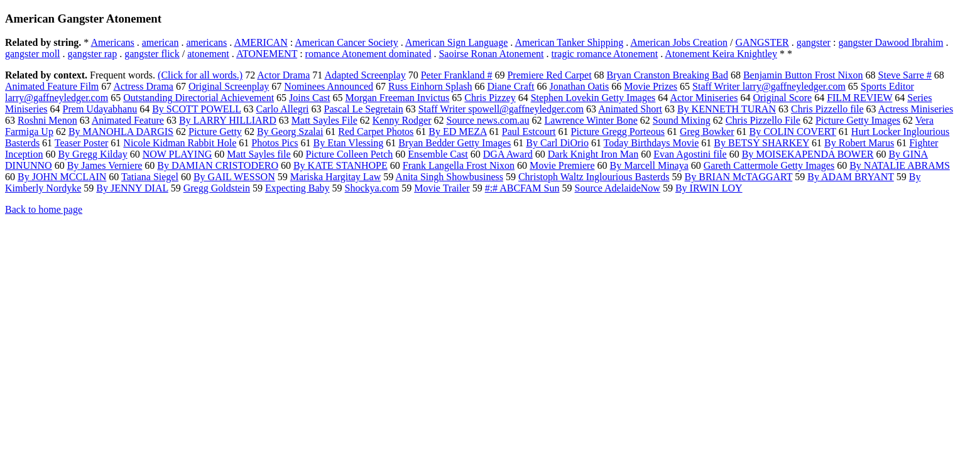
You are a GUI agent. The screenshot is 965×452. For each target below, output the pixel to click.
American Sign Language (456, 42)
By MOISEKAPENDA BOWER (808, 154)
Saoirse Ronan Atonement (491, 53)
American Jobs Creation (679, 42)
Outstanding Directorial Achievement (198, 97)
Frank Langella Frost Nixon (459, 165)
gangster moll (32, 53)
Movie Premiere (562, 165)
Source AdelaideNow (617, 188)
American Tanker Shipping (569, 42)
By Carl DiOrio (557, 142)
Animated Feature (128, 120)
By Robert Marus (859, 142)
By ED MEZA (457, 131)
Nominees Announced (328, 86)
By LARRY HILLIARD (227, 120)
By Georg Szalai (290, 131)
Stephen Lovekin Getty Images (593, 97)
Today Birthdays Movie (651, 142)
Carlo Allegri (282, 109)
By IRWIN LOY (709, 188)
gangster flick (152, 53)
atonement (208, 53)
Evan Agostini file (689, 154)
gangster (814, 42)
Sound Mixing (682, 120)
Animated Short (630, 109)
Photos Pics (274, 142)
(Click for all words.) (200, 75)
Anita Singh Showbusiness (449, 176)
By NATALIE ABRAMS (899, 165)
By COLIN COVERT (793, 131)
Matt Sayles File (324, 120)
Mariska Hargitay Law (335, 176)
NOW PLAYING (177, 154)
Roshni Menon (47, 120)
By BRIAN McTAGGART (739, 176)
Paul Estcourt (529, 131)
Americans (112, 42)
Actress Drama (143, 86)
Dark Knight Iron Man (593, 154)
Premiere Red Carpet (549, 75)
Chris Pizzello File (763, 120)
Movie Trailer (441, 188)
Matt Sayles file (258, 154)
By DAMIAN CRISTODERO (217, 165)
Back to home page (43, 209)
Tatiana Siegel (149, 176)
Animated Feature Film (52, 86)
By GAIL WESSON (234, 176)
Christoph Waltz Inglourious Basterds (594, 176)
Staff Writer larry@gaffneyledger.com (769, 86)
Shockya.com (372, 188)
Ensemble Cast (438, 154)
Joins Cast (309, 97)
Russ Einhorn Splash (430, 86)
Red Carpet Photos (375, 131)
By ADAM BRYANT (850, 176)
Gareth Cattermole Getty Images (769, 165)
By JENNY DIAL (132, 188)
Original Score (782, 97)
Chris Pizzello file (827, 109)
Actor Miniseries (704, 97)
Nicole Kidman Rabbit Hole (179, 142)
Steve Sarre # (905, 75)
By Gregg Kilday (92, 154)
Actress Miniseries (916, 109)
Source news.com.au (488, 120)
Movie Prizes (650, 86)
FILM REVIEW (859, 97)
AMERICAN (260, 42)
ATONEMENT (266, 53)
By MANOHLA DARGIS (120, 131)
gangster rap (92, 53)
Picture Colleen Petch (349, 154)
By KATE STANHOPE (340, 165)
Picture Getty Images (857, 120)
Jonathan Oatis (579, 86)
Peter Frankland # (457, 75)
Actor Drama (283, 75)
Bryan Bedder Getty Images (454, 142)
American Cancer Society (346, 42)
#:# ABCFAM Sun (522, 188)
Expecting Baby (297, 188)
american (160, 42)
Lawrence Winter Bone (590, 120)
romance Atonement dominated (368, 53)
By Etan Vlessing (348, 142)
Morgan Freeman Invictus (397, 97)
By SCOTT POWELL (196, 109)
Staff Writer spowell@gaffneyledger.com (501, 109)
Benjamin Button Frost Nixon (803, 75)
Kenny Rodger (402, 120)
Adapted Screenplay (364, 75)
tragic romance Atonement (605, 53)
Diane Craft (510, 86)
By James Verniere (105, 165)
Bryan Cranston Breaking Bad (667, 75)
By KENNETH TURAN (726, 109)
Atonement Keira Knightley (721, 53)
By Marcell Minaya (649, 165)
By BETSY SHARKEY (761, 142)
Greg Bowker (707, 131)
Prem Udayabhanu (100, 109)
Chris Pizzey (489, 97)
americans (206, 42)
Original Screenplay (228, 86)
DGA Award (508, 154)
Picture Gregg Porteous (618, 131)
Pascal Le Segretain (363, 109)
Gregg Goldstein (216, 188)
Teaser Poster (82, 142)
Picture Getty (215, 131)
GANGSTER (761, 42)
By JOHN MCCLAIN (62, 176)
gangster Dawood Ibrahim (890, 42)
